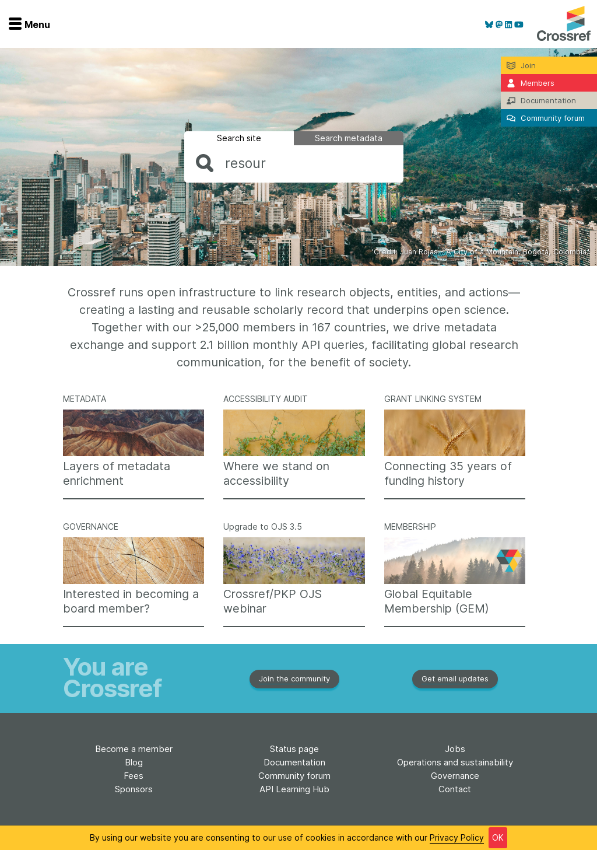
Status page (294, 748)
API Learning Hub (294, 789)
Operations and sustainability (455, 762)
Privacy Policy (457, 837)
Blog (134, 762)
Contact (454, 789)
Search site (239, 138)
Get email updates (455, 678)
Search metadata (348, 138)
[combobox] (293, 163)
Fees (133, 775)
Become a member (134, 748)
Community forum (294, 775)
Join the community (294, 678)
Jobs (455, 748)
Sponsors (134, 789)
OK (498, 837)
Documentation (294, 762)
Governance (455, 775)
